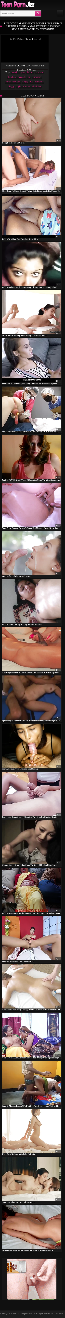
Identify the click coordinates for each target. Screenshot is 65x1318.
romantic (39, 81)
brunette (39, 72)
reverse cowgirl (13, 81)
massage (22, 77)
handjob (12, 77)
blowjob (15, 72)
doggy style (27, 81)
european (37, 77)
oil (29, 77)
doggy (11, 86)
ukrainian (36, 86)
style (18, 86)
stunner (26, 86)
